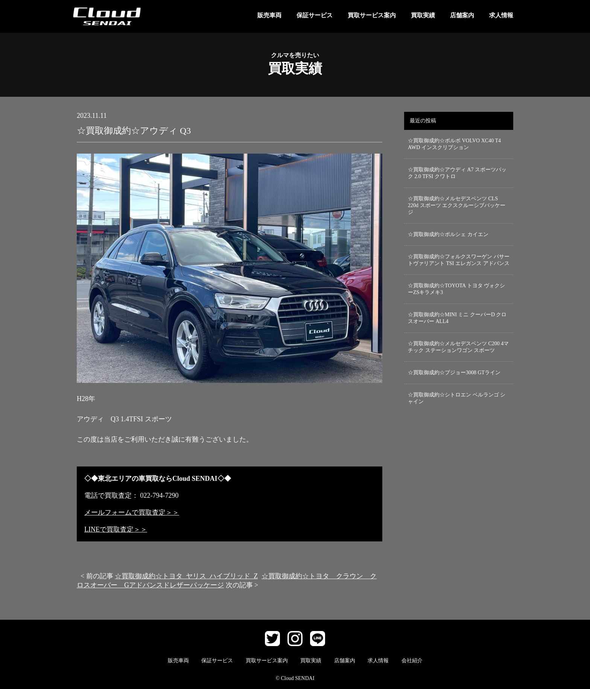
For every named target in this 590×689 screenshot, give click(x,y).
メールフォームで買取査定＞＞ (131, 512)
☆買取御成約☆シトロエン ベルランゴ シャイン (456, 398)
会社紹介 (412, 660)
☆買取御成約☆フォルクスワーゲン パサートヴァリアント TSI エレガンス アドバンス (458, 260)
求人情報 (501, 15)
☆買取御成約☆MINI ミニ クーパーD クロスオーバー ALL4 (457, 318)
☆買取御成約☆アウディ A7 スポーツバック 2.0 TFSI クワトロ (457, 173)
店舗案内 (462, 15)
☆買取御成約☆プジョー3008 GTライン (454, 372)
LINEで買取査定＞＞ (115, 529)
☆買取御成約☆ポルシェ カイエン (448, 234)
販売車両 (269, 15)
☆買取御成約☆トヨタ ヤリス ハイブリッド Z (186, 576)
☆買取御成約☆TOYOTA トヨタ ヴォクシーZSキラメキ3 (456, 289)
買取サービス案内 (372, 15)
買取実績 (423, 15)
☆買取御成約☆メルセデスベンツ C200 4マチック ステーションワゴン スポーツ (458, 347)
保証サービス (315, 15)
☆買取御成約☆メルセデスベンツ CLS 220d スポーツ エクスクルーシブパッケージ (456, 205)
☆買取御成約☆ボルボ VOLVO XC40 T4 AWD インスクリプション (454, 144)
